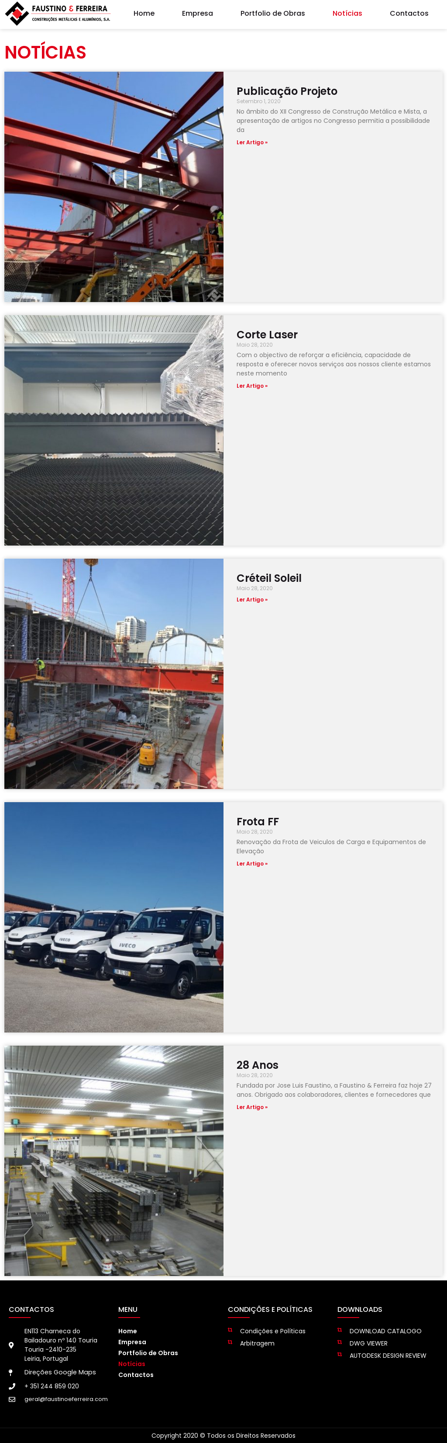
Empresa (197, 11)
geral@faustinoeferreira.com (66, 1399)
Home (144, 11)
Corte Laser (267, 334)
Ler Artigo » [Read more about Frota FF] (252, 863)
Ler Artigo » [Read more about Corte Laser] (252, 385)
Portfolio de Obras (273, 11)
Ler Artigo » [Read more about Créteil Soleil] (252, 599)
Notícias (347, 11)
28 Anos (258, 1065)
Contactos (409, 11)
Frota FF (258, 821)
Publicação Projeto (287, 91)
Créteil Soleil (269, 578)
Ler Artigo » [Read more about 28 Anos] (252, 1107)
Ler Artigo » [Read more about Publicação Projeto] (252, 142)
